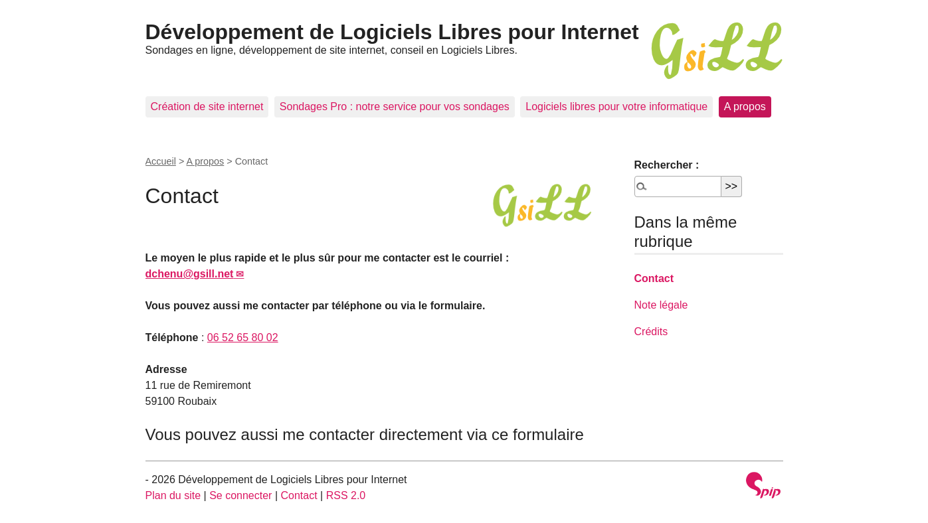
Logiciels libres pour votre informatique (616, 106)
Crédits (651, 331)
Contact (654, 278)
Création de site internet (207, 106)
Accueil (160, 161)
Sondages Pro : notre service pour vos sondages (395, 106)
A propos (745, 106)
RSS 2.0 (346, 495)
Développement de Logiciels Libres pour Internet (392, 32)
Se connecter (240, 495)
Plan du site (173, 495)
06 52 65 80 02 (242, 337)
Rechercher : (666, 165)
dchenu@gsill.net (189, 273)
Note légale (661, 305)
